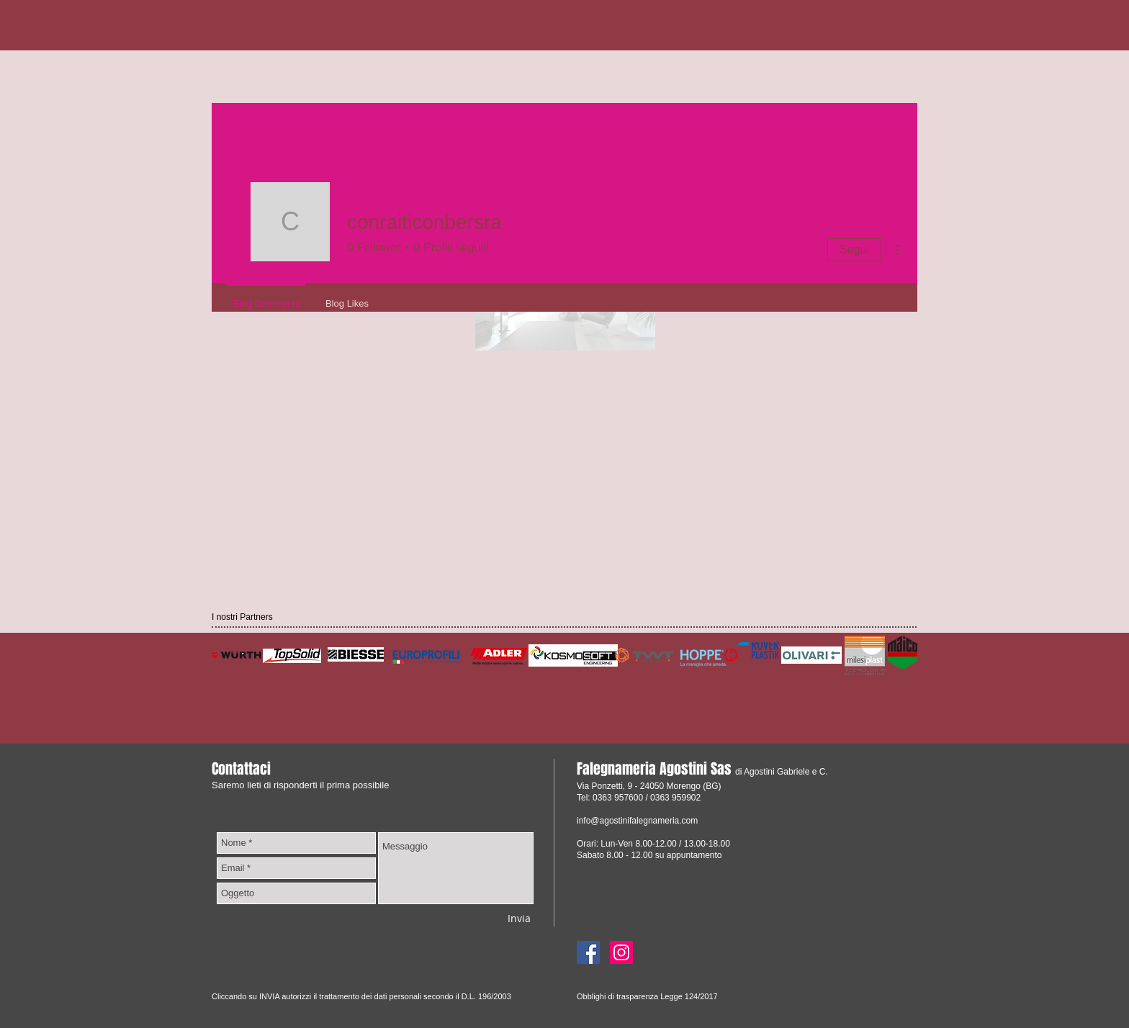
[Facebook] (588, 952)
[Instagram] (621, 952)
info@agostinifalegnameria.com (637, 821)
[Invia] (519, 918)
